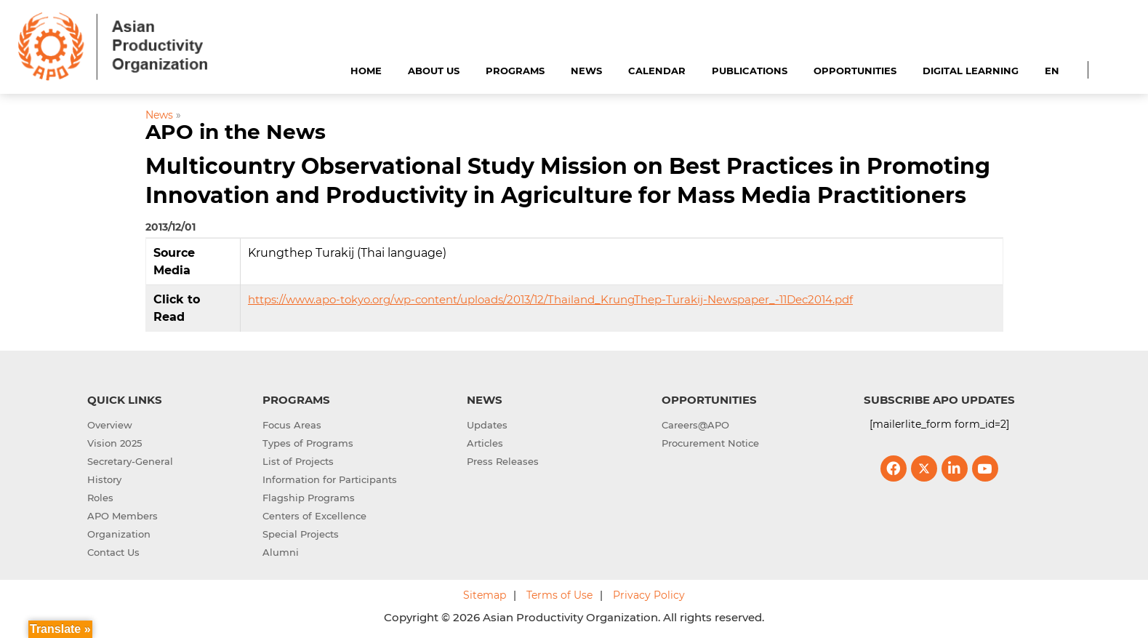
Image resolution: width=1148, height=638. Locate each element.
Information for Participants (329, 479)
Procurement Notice (710, 443)
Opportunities (855, 70)
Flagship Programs (308, 497)
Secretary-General (130, 461)
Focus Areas (291, 425)
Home (366, 70)
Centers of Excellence (314, 516)
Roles (100, 497)
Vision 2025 (114, 443)
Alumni (280, 552)
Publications (749, 70)
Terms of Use (559, 595)
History (104, 479)
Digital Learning (971, 70)
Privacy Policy (649, 595)
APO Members (122, 516)
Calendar (657, 70)
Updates (487, 425)
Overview (109, 425)
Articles (485, 443)
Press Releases (503, 461)
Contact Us (113, 552)
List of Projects (298, 461)
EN (1052, 70)
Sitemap (484, 595)
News (586, 70)
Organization (118, 534)
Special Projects (300, 534)
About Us (433, 70)
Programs (515, 70)
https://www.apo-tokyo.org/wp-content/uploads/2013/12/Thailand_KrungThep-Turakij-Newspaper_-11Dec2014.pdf (550, 299)
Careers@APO (695, 425)
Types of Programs (307, 443)
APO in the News (235, 131)
